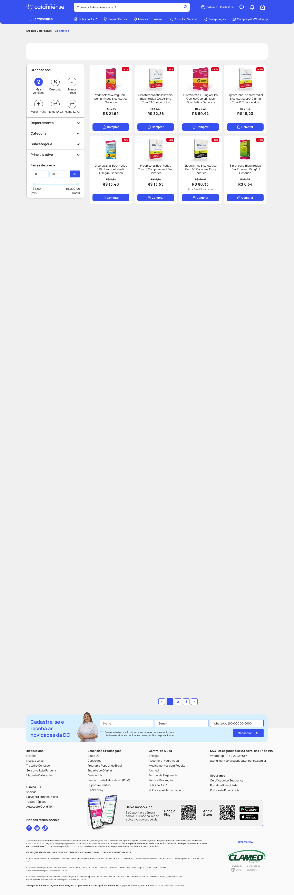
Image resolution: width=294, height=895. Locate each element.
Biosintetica (62, 30)
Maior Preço (38, 111)
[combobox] (131, 7)
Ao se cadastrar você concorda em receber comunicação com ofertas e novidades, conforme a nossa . (139, 734)
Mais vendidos (38, 91)
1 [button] (170, 701)
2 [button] (178, 701)
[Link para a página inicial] (39, 31)
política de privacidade (161, 735)
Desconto (55, 89)
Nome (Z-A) (72, 111)
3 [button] (186, 701)
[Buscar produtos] (186, 7)
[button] (217, 7)
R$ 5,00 (36, 189)
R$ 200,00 (73, 189)
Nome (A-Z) (55, 111)
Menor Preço (72, 91)
